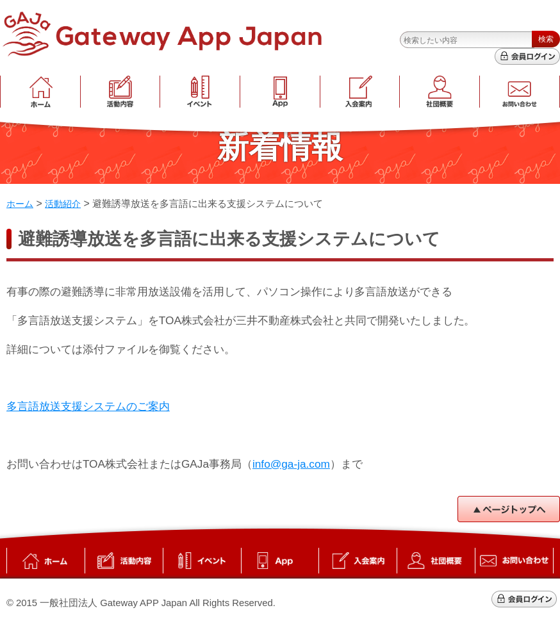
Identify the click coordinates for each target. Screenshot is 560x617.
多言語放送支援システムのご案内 (88, 406)
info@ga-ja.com (291, 463)
